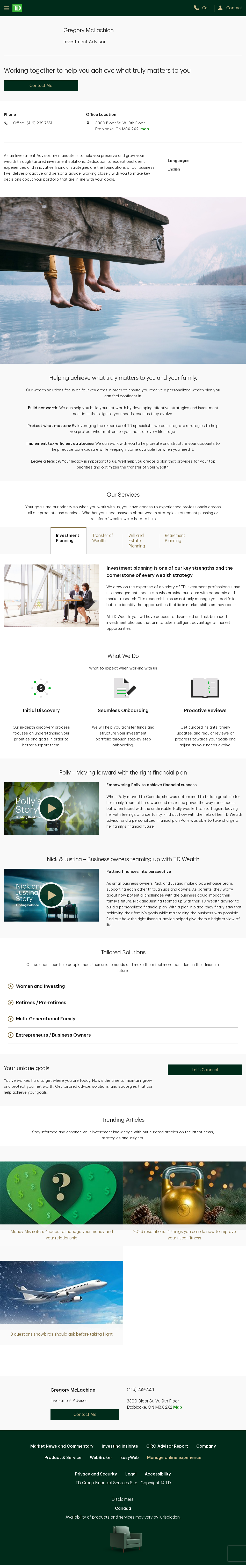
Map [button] (177, 1407)
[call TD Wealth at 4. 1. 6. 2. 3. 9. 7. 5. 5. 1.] (204, 8)
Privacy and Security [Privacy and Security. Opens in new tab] (96, 1474)
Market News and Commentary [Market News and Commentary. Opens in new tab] (61, 1446)
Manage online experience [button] (174, 1458)
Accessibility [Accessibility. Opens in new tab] (158, 1474)
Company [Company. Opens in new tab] (206, 1446)
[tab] (68, 540)
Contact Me (41, 86)
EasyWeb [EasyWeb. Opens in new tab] (129, 1458)
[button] (51, 808)
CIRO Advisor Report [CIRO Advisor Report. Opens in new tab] (167, 1446)
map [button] (144, 129)
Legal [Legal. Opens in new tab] (130, 1474)
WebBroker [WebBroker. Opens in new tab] (101, 1458)
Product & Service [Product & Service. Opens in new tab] (63, 1458)
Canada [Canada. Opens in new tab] (123, 1508)
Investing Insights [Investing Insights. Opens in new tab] (120, 1446)
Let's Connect (205, 1070)
